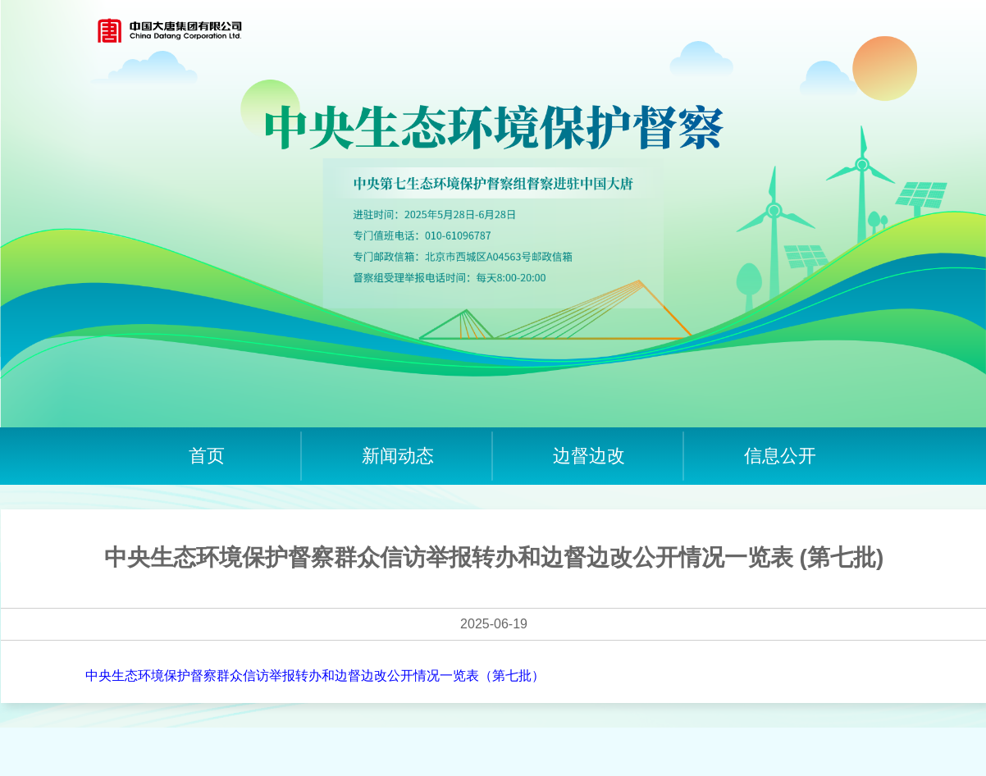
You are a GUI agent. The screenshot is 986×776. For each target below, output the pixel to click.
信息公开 (780, 455)
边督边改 (589, 455)
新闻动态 (398, 455)
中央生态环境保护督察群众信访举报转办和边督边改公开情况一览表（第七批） (315, 675)
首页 (207, 455)
